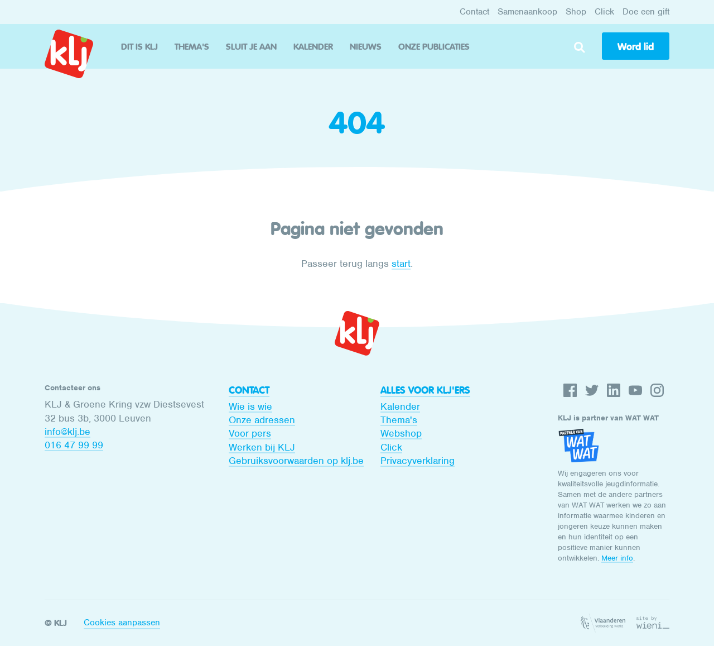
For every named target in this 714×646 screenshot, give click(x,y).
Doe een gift (646, 11)
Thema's (192, 46)
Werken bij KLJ (262, 447)
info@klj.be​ (67, 431)
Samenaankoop (527, 11)
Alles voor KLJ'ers (425, 390)
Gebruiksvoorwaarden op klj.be (296, 460)
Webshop (401, 433)
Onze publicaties (434, 46)
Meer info (617, 558)
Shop (576, 11)
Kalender (313, 46)
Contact (474, 11)
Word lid (635, 47)
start (401, 263)
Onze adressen (262, 420)
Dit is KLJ (139, 46)
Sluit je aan (251, 46)
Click (604, 11)
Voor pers (250, 433)
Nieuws (366, 46)
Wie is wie (250, 406)
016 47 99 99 (74, 445)
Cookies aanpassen (122, 622)
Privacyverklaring (417, 460)
